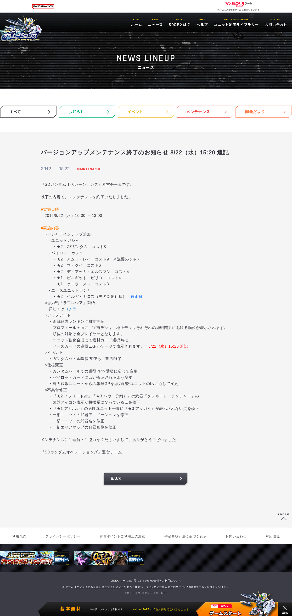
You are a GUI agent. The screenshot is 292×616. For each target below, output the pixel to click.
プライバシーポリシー (62, 536)
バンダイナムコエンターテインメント (100, 586)
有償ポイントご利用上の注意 (122, 536)
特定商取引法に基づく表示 (185, 536)
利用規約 (19, 536)
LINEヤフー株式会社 (160, 586)
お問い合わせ (236, 536)
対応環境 (273, 536)
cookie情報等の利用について (163, 580)
